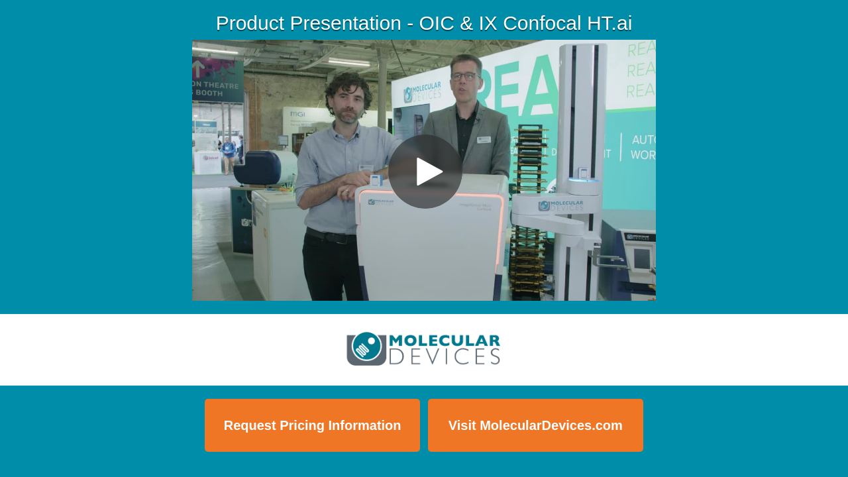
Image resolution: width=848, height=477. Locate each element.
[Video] (424, 170)
